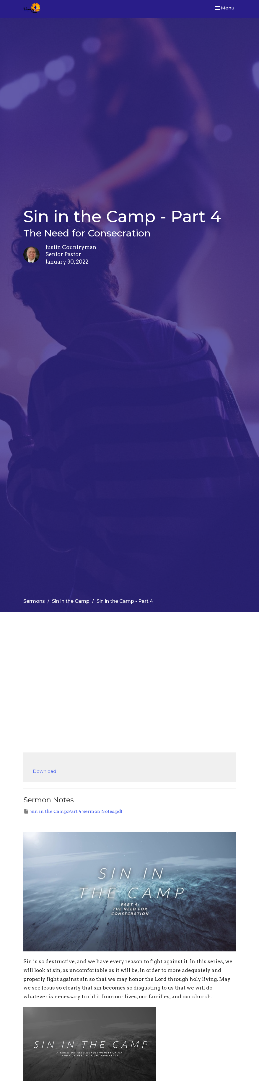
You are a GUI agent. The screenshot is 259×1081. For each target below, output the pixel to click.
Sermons (34, 601)
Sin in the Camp (70, 601)
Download (44, 771)
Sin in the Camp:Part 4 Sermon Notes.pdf (73, 811)
